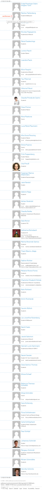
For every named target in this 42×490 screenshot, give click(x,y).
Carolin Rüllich (26, 308)
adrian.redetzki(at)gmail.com (32, 206)
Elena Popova (26, 145)
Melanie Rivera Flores (29, 271)
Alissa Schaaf (26, 374)
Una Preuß (25, 163)
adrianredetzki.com (30, 207)
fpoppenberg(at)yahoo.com (32, 159)
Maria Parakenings (28, 41)
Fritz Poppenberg (27, 154)
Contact (25, 488)
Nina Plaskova (26, 116)
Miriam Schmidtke (28, 459)
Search (11, 488)
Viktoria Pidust (26, 88)
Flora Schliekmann (28, 412)
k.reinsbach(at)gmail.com (31, 236)
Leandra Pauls (26, 60)
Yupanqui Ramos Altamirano (27, 174)
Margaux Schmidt (27, 450)
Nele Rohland (26, 289)
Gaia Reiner (25, 221)
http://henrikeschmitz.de (31, 474)
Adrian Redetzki (27, 201)
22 (4, 1)
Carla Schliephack (28, 422)
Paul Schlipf (25, 431)
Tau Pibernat (26, 79)
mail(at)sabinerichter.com (32, 265)
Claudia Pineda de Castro (30, 98)
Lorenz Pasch (26, 51)
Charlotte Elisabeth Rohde (31, 280)
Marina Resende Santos (30, 242)
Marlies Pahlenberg (28, 13)
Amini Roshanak (27, 299)
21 (2, 1)
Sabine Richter (26, 260)
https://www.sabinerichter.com (33, 267)
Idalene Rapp (26, 192)
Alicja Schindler (27, 393)
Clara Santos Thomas (29, 365)
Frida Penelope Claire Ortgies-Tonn (29, 4)
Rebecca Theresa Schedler (27, 384)
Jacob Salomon (27, 336)
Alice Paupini (26, 69)
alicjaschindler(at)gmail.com (32, 399)
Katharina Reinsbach (29, 230)
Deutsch (37, 488)
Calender (16, 488)
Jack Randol (26, 182)
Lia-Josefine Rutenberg (30, 318)
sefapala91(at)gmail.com (31, 27)
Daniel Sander (26, 355)
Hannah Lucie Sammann (30, 346)
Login (20, 488)
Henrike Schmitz (27, 469)
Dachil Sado (25, 327)
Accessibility (31, 488)
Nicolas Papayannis (28, 32)
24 (8, 1)
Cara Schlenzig (26, 403)
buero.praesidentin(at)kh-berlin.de (22, 485)
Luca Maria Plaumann (29, 126)
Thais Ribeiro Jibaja (28, 251)
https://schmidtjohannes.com (33, 445)
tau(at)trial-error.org (30, 84)
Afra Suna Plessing (28, 135)
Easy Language (5, 488)
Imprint (3, 487)
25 (10, 1)
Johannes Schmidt (28, 441)
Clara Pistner (26, 107)
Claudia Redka (26, 211)
